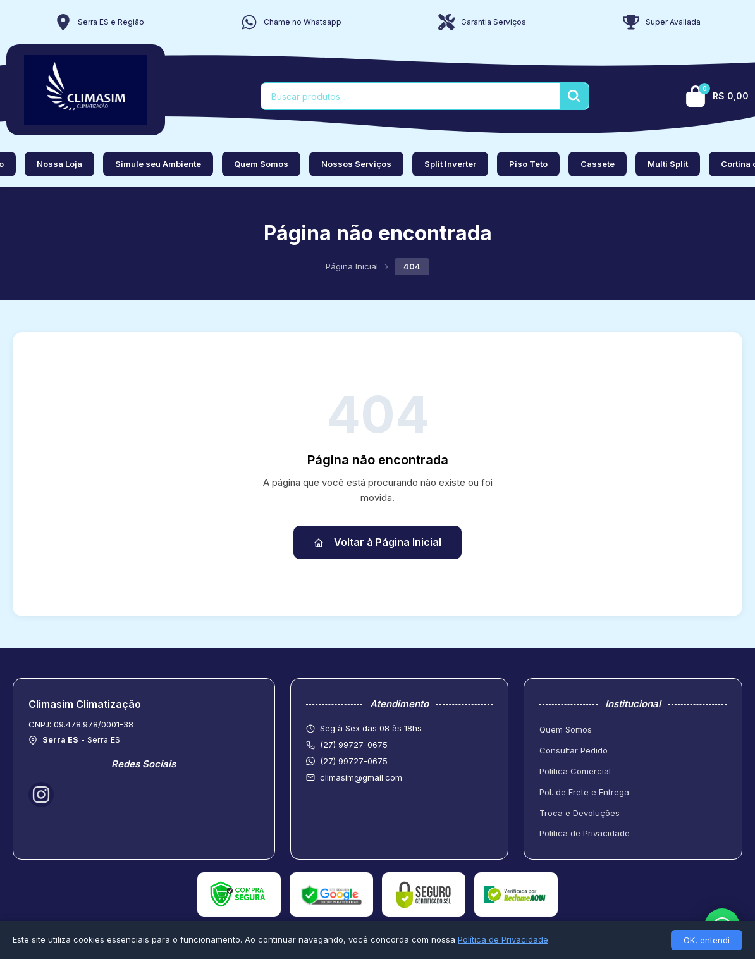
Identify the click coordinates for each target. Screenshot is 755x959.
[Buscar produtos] (410, 96)
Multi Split (668, 164)
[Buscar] (574, 96)
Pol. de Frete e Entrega (584, 792)
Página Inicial (352, 266)
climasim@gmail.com (361, 777)
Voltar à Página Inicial (377, 542)
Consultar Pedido (573, 750)
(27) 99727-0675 (354, 761)
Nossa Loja (59, 164)
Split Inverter (450, 164)
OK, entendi (707, 940)
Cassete (597, 164)
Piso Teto (528, 164)
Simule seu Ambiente (158, 164)
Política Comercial (575, 771)
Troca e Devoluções (579, 813)
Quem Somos (261, 164)
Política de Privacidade (584, 833)
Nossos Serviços (356, 164)
